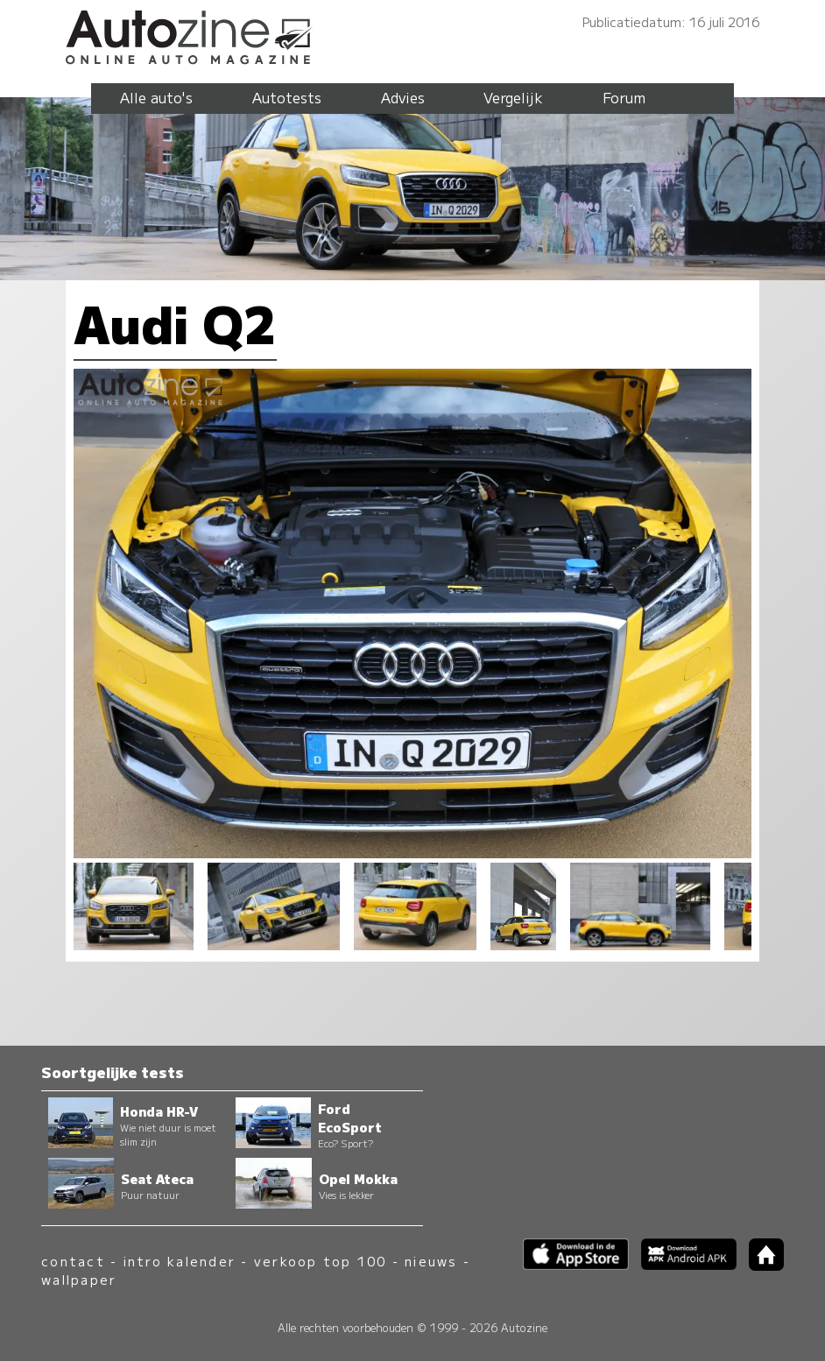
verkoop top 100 (320, 1261)
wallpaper (78, 1279)
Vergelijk (513, 97)
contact (73, 1261)
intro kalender (179, 1261)
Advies (403, 97)
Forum (624, 97)
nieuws (431, 1261)
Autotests (286, 97)
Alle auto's (156, 97)
